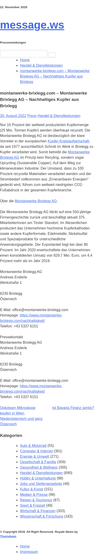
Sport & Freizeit (32, 505)
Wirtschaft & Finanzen (38, 511)
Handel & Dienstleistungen (58, 116)
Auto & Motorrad (33, 446)
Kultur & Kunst (31, 489)
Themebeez (8, 536)
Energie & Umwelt (34, 456)
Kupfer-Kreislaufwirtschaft (68, 141)
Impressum (29, 552)
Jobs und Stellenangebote (41, 484)
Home (25, 546)
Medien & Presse (34, 495)
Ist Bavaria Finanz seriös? (73, 408)
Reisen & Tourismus (36, 500)
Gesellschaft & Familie (38, 462)
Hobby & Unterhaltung (38, 478)
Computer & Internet (36, 451)
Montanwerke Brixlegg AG (36, 201)
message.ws (32, 25)
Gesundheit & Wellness (39, 467)
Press (32, 116)
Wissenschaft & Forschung (41, 516)
